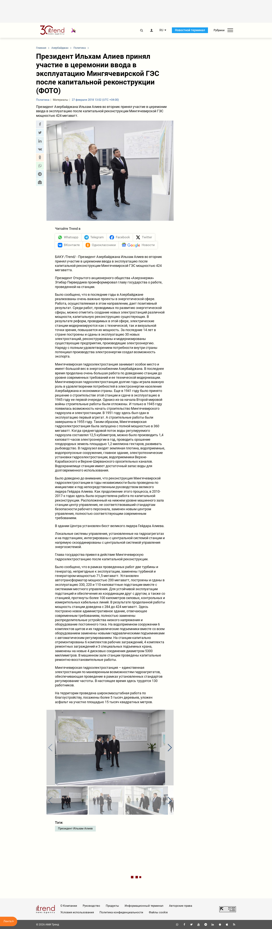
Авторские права (180, 905)
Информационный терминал (144, 905)
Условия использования (77, 912)
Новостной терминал (190, 30)
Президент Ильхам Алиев (75, 828)
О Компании (68, 905)
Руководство (91, 905)
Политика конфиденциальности (121, 912)
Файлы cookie (158, 912)
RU (161, 30)
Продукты (112, 905)
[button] (39, 124)
